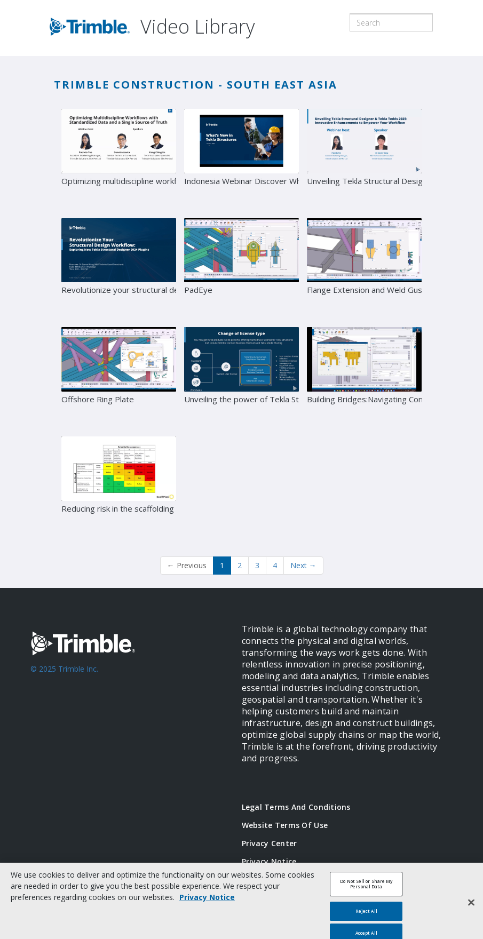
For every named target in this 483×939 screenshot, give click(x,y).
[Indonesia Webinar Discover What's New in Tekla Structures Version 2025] (241, 159)
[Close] (471, 907)
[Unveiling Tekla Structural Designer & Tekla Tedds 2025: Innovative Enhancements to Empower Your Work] (364, 159)
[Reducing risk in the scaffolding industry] (118, 487)
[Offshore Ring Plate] (118, 377)
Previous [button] (187, 565)
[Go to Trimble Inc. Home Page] (120, 696)
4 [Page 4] (275, 565)
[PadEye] (241, 269)
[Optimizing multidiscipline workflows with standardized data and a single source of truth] (118, 159)
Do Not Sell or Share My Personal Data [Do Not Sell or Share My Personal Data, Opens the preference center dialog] (366, 888)
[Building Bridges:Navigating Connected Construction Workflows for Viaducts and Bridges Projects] (364, 377)
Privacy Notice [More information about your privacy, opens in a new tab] (207, 902)
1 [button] (222, 565)
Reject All (366, 916)
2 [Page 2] (239, 565)
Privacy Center (269, 843)
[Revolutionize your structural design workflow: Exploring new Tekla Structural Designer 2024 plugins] (118, 269)
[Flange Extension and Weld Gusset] (364, 269)
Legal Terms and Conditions (296, 807)
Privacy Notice (269, 861)
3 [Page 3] (257, 565)
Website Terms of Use (285, 825)
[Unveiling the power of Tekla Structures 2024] (241, 377)
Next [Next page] (303, 565)
